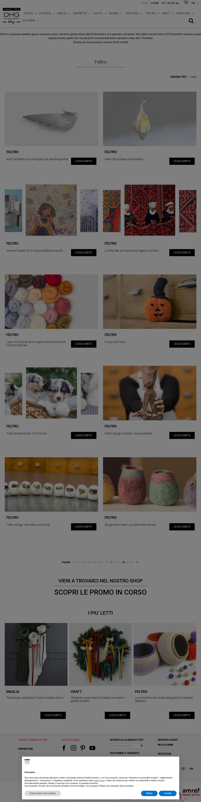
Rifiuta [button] (149, 793)
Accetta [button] (167, 793)
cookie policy (98, 780)
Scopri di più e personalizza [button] (43, 793)
